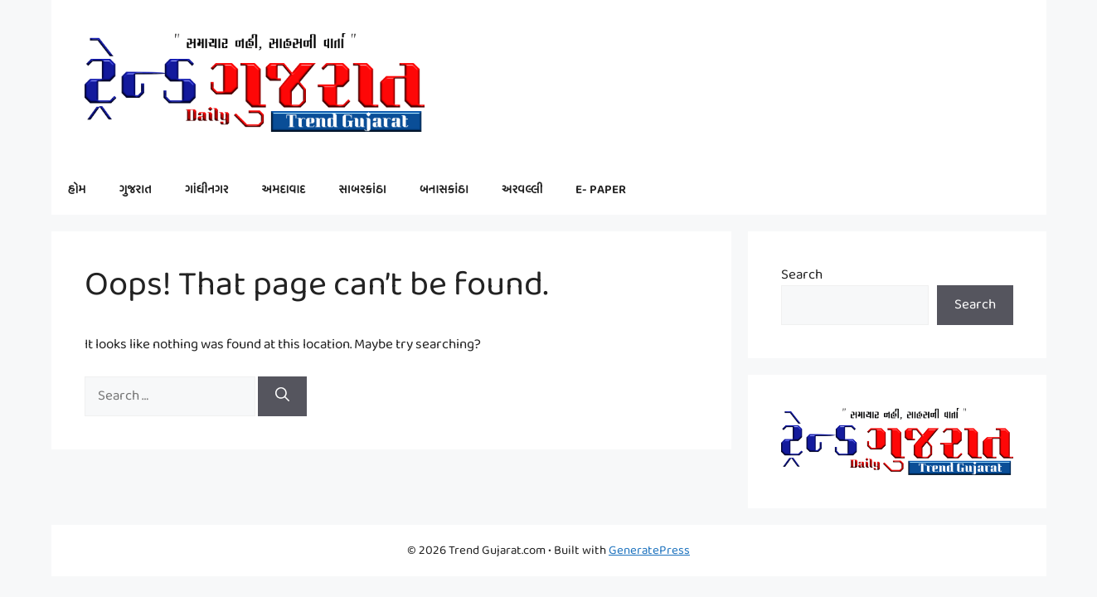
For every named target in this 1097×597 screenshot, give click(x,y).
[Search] (282, 396)
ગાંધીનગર (207, 190)
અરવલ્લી (522, 190)
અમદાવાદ (283, 190)
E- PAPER (600, 190)
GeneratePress (649, 551)
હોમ (77, 190)
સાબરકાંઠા (362, 190)
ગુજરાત (135, 190)
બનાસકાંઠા (444, 190)
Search (802, 275)
